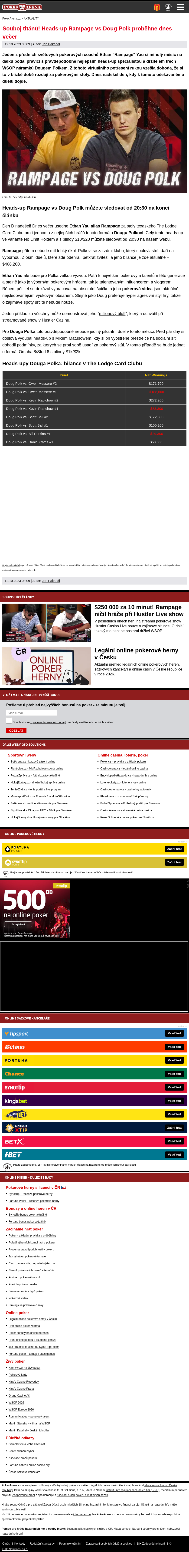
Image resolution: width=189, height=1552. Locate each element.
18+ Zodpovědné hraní (151, 1543)
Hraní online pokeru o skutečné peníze (32, 1340)
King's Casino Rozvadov (24, 1381)
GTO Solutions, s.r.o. (15, 1549)
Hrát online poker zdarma (24, 1326)
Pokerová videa (18, 1298)
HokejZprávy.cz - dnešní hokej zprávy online (38, 782)
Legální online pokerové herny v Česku (33, 1319)
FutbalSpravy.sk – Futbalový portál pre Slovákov (130, 803)
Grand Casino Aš (19, 1395)
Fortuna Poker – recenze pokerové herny (34, 1201)
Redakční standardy (42, 1543)
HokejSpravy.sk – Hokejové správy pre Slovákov (40, 817)
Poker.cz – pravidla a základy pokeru (123, 761)
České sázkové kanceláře (24, 1472)
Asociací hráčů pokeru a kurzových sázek (82, 1495)
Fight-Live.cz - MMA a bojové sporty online (37, 768)
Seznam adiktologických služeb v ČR (89, 1528)
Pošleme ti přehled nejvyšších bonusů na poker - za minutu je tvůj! (66, 705)
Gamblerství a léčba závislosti (27, 1444)
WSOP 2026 (16, 1402)
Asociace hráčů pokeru (23, 1458)
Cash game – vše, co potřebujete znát (32, 1263)
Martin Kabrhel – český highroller (29, 1430)
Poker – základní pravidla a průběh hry (32, 1235)
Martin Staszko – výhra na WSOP (29, 1423)
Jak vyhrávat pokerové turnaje (27, 1256)
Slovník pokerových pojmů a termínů (31, 1270)
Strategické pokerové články (26, 1305)
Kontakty (19, 1543)
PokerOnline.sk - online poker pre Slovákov (127, 817)
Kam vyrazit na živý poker (24, 1367)
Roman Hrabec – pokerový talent (29, 1416)
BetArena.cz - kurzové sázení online (33, 761)
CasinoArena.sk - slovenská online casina (126, 810)
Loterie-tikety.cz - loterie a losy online (123, 782)
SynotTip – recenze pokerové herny (30, 1194)
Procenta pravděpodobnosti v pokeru (31, 1249)
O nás (6, 1543)
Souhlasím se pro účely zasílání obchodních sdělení (63, 722)
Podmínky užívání (70, 1543)
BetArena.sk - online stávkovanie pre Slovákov (39, 803)
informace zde (82, 1514)
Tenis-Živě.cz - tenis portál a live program (36, 789)
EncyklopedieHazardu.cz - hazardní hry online (128, 775)
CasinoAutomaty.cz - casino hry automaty (126, 789)
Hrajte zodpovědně (11, 565)
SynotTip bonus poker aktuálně (28, 1214)
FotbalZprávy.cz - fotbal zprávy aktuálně (35, 775)
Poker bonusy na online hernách (29, 1333)
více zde (32, 570)
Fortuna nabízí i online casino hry (29, 1465)
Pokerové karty (18, 1374)
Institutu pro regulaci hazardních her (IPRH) (132, 1490)
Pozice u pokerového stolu (25, 1277)
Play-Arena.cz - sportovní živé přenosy (124, 796)
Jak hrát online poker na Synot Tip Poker (34, 1346)
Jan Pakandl (51, 44)
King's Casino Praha (21, 1388)
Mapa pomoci (122, 1528)
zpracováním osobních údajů (48, 722)
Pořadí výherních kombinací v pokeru (32, 1242)
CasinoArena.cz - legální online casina (124, 768)
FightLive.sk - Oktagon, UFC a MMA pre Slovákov (41, 810)
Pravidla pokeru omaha (23, 1284)
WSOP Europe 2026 (21, 1409)
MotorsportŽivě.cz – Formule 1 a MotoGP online (40, 796)
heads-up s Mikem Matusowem (62, 338)
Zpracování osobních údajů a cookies (109, 1543)
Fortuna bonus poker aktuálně (27, 1221)
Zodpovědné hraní (23, 1495)
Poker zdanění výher (21, 1451)
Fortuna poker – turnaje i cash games (32, 1353)
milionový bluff (112, 313)
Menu (180, 7)
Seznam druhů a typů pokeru (26, 1291)
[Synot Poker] (35, 937)
